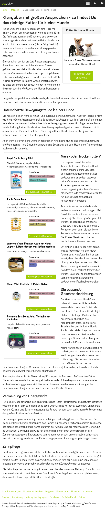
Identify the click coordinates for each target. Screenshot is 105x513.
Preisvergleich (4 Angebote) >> (41, 309)
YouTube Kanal (69, 497)
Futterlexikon (62, 491)
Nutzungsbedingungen (36, 497)
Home (4, 10)
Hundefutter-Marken (33, 491)
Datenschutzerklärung (12, 497)
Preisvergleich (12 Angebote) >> (40, 192)
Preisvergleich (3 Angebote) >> (41, 353)
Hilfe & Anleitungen (11, 491)
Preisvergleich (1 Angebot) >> (42, 236)
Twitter (82, 497)
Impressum (88, 491)
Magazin (15, 10)
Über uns (75, 491)
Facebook (54, 497)
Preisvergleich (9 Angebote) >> (41, 276)
